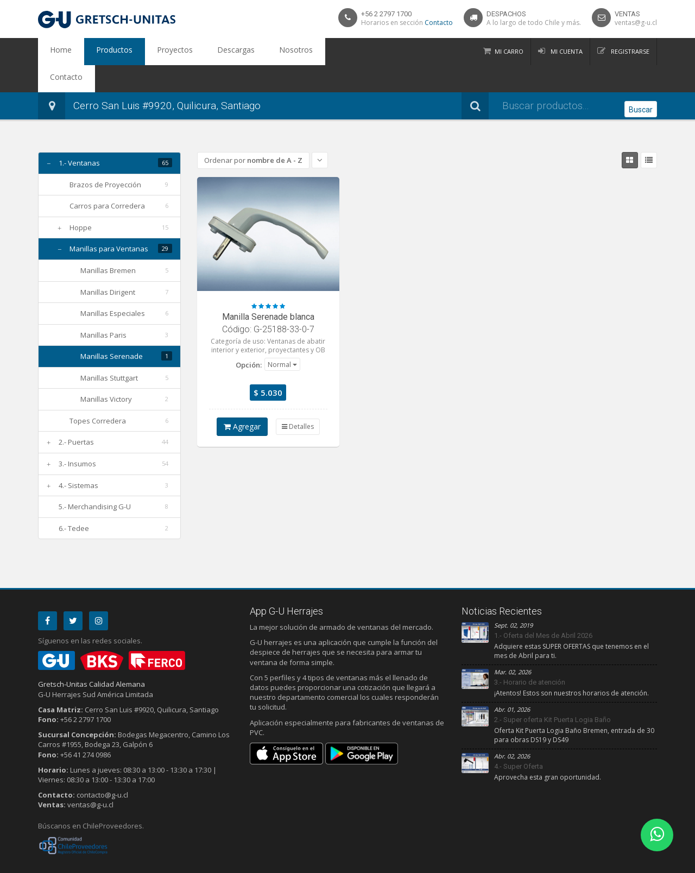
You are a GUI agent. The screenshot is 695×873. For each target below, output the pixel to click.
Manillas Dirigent (107, 265)
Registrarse (629, 51)
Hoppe (81, 200)
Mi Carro (509, 51)
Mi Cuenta (566, 51)
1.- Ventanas (79, 136)
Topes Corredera (98, 393)
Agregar (242, 399)
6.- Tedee (74, 501)
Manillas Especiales (112, 286)
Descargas (199, 51)
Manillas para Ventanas (109, 221)
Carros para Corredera (107, 179)
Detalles (298, 399)
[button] (282, 337)
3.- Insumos (77, 436)
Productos (99, 51)
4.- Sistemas (78, 458)
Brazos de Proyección (105, 157)
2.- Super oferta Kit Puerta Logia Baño (552, 692)
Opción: (249, 338)
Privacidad (76, 863)
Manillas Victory (106, 372)
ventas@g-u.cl (636, 22)
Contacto (439, 22)
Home (56, 51)
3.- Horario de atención (529, 655)
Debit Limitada (632, 863)
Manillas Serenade (111, 329)
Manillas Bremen (108, 243)
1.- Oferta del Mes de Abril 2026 (543, 608)
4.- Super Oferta (518, 739)
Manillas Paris (103, 308)
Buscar (641, 79)
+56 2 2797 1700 (386, 14)
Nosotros (248, 51)
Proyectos (148, 51)
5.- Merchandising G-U (95, 479)
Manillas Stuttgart (109, 351)
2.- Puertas (76, 415)
